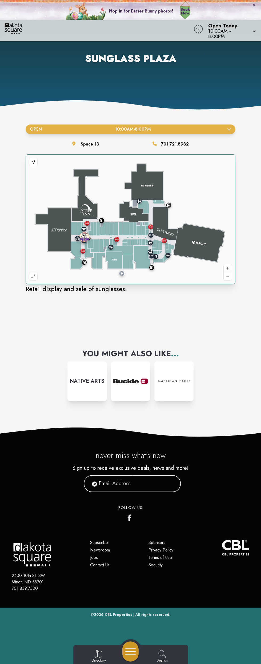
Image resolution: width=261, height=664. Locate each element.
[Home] (99, 30)
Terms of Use (160, 557)
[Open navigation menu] (130, 651)
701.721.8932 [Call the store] (175, 144)
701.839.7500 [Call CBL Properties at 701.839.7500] (25, 588)
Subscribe (99, 543)
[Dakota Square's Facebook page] (130, 516)
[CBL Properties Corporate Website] (222, 547)
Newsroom (100, 550)
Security (155, 565)
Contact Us (100, 565)
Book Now (185, 11)
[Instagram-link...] (87, 381)
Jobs (94, 557)
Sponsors (156, 543)
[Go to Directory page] (99, 656)
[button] (230, 30)
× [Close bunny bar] (254, 5)
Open (130, 129)
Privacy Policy (160, 550)
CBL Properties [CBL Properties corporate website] (118, 614)
